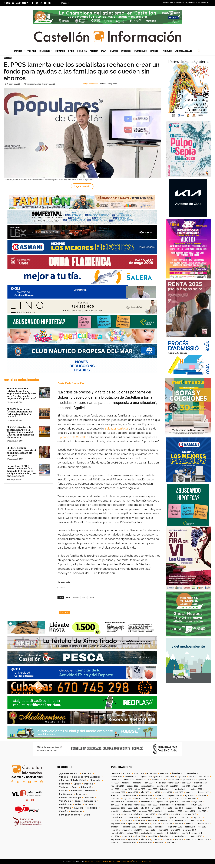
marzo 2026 (139, 773)
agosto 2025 (146, 776)
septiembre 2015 (175, 827)
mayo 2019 (167, 808)
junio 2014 (185, 833)
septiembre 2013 (118, 839)
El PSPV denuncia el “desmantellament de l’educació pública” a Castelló (19, 413)
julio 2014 (174, 833)
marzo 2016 (191, 824)
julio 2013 (145, 839)
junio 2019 (156, 808)
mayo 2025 (181, 776)
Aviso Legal (90, 861)
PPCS (84, 597)
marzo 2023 (127, 789)
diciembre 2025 (178, 773)
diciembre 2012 (129, 842)
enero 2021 (175, 798)
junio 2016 (156, 824)
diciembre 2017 (189, 814)
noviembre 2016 (182, 820)
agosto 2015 (190, 827)
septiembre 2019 (118, 808)
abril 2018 (138, 814)
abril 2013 (179, 839)
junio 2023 (185, 786)
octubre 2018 (160, 811)
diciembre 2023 (200, 783)
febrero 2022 (203, 792)
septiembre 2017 (148, 817)
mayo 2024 (137, 783)
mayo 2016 (167, 824)
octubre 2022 (196, 789)
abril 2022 (179, 792)
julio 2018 (202, 811)
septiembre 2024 (188, 780)
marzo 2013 (191, 839)
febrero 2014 (140, 836)
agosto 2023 (162, 786)
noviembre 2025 (194, 773)
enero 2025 (129, 780)
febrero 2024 (174, 783)
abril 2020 (115, 805)
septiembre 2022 (118, 792)
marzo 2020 (127, 805)
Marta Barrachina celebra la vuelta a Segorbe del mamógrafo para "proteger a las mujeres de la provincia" (21, 393)
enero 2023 (152, 789)
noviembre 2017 (117, 817)
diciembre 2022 (166, 789)
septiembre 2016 (118, 824)
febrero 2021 (163, 798)
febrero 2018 (163, 814)
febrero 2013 (203, 839)
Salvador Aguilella (116, 428)
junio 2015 (115, 830)
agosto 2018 (190, 811)
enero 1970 (159, 842)
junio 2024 (126, 783)
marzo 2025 (204, 776)
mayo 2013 (167, 839)
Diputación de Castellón (72, 437)
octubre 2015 (160, 827)
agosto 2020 (162, 802)
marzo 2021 (150, 798)
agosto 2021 (190, 795)
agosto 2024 (203, 780)
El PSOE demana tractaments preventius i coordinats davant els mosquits (21, 452)
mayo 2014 (197, 833)
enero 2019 (115, 811)
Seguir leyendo (82, 186)
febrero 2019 (203, 808)
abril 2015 (138, 830)
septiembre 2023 (148, 786)
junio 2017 (185, 817)
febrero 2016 (203, 824)
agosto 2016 (133, 824)
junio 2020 (185, 802)
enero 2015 (175, 830)
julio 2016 (145, 824)
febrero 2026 (151, 773)
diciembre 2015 (129, 827)
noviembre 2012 (145, 842)
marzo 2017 (127, 820)
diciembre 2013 (166, 836)
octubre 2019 (196, 805)
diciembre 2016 (166, 820)
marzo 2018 (150, 814)
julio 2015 (202, 827)
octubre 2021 (160, 795)
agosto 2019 (133, 808)
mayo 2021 (127, 798)
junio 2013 (156, 839)
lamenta (76, 597)
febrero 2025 (116, 780)
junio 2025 (169, 776)
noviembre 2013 (182, 836)
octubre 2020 (132, 802)
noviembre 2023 (117, 786)
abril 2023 (115, 789)
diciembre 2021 (129, 795)
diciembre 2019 (166, 805)
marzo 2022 (191, 792)
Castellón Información (70, 383)
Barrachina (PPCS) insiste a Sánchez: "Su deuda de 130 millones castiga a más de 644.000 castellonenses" (22, 471)
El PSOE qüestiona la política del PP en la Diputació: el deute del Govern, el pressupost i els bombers (20, 432)
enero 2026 (164, 773)
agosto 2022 (133, 792)
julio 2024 (115, 783)
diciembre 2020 (189, 798)
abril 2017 (115, 820)
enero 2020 (152, 805)
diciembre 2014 (189, 830)
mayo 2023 (197, 786)
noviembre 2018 (145, 811)
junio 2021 (115, 798)
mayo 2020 (197, 802)
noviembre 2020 (117, 802)
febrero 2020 (140, 805)
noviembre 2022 (182, 789)
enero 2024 (186, 783)
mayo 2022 (167, 792)
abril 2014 (115, 836)
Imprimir (64, 612)
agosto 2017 (162, 817)
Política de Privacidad (105, 861)
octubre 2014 (132, 833)
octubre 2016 (196, 820)
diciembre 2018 (129, 811)
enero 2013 (115, 842)
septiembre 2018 (175, 811)
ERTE (68, 597)
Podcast (65, 3)
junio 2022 (156, 792)
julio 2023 (174, 786)
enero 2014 (152, 836)
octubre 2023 (132, 786)
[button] (199, 51)
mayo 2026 (115, 773)
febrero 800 (171, 842)
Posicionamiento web (143, 861)
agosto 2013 (133, 839)
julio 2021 (202, 795)
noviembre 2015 (145, 827)
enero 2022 (115, 795)
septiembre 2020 (148, 802)
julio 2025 (158, 776)
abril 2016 (179, 824)
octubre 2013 (196, 836)
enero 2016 (115, 827)
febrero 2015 (163, 830)
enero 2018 (175, 814)
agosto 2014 (162, 833)
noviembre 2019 (182, 805)
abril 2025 (192, 776)
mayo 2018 (127, 814)
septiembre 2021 (175, 795)
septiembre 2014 (148, 833)
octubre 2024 (173, 780)
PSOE (91, 597)
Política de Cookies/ (124, 861)
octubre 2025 (116, 776)
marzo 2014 (127, 836)
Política (7, 58)
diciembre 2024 (142, 780)
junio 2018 (115, 814)
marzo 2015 (150, 830)
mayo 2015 (127, 830)
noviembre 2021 (145, 795)
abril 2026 (127, 773)
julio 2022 (145, 792)
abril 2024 (149, 783)
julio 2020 (174, 802)
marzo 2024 (161, 783)
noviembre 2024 (158, 780)
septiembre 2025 (132, 776)
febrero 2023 (140, 789)
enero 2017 (152, 820)
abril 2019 (179, 808)
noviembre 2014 (117, 833)
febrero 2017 (140, 820)
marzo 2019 (191, 808)
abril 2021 (138, 798)
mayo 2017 (197, 817)
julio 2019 (145, 808)
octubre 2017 (132, 817)
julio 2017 (174, 817)
